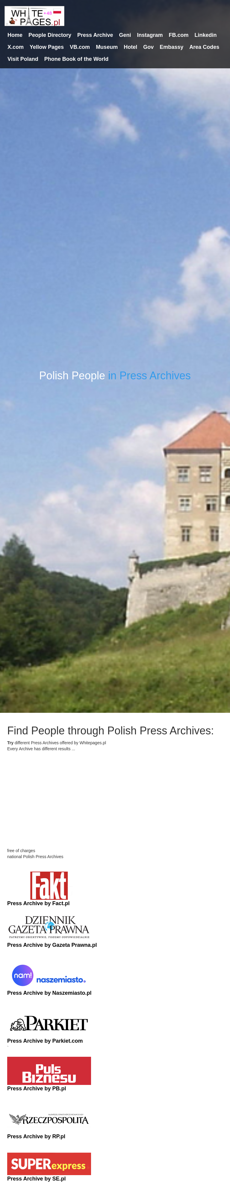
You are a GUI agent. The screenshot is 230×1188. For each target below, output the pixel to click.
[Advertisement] (115, 806)
